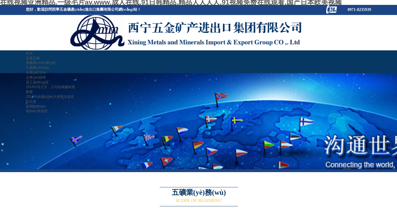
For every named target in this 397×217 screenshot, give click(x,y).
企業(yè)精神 (36, 77)
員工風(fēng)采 (37, 82)
